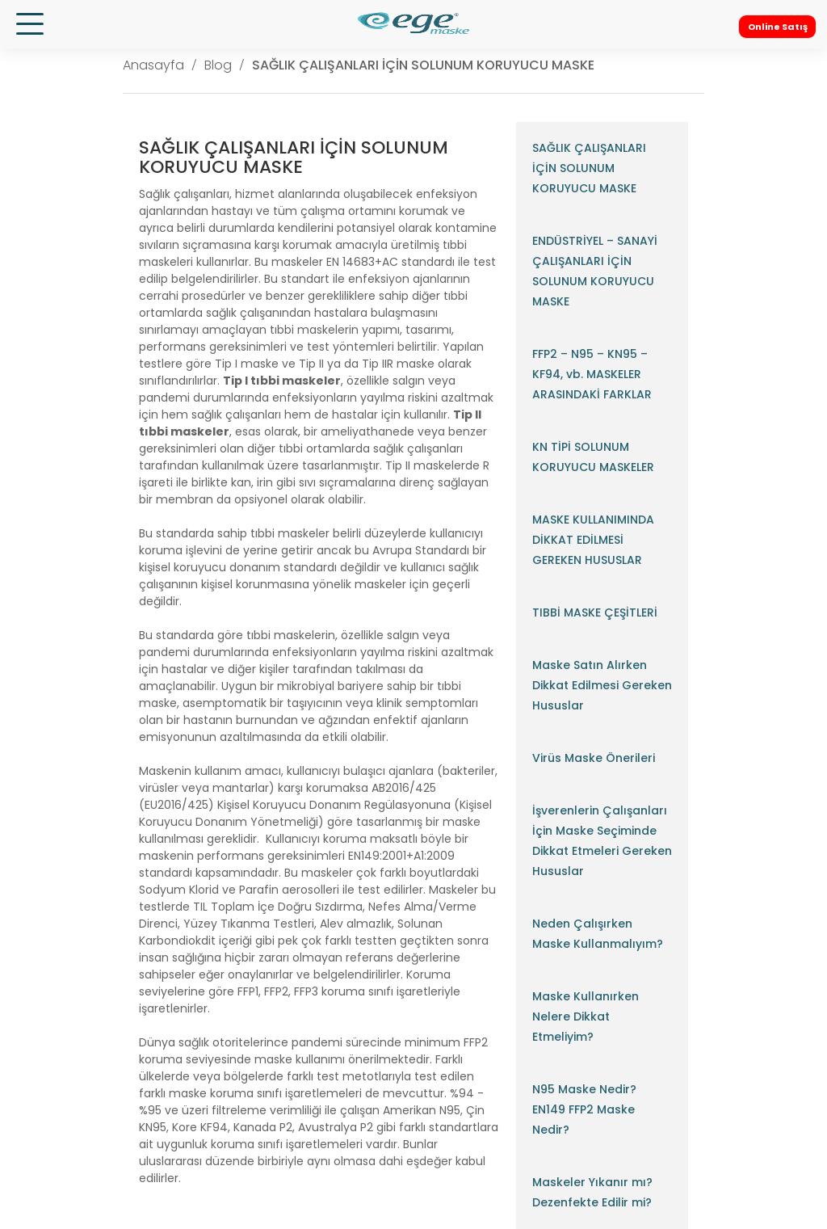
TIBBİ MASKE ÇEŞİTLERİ (594, 612)
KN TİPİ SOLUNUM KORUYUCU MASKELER (593, 457)
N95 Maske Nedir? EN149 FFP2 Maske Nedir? (584, 1109)
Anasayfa (153, 65)
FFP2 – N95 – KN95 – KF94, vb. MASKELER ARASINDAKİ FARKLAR (592, 374)
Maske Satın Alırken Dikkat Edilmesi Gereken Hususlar (602, 685)
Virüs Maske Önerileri (593, 758)
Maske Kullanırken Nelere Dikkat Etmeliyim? (585, 1016)
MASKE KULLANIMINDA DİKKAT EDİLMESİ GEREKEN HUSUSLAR (593, 539)
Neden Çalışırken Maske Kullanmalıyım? (597, 933)
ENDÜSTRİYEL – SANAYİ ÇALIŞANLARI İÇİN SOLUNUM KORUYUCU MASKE (594, 271)
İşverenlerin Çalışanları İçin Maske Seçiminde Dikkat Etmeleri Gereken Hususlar (602, 840)
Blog (218, 65)
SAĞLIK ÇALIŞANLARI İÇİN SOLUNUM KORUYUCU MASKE (423, 65)
